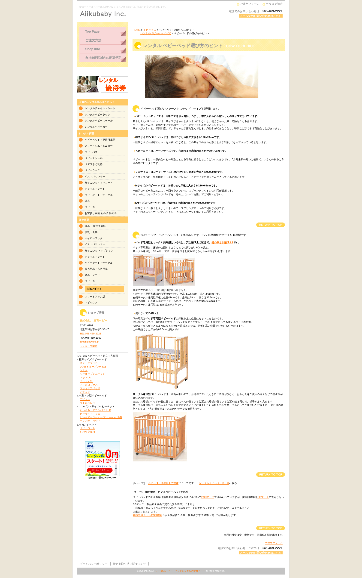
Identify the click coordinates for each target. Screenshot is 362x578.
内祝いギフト (94, 288)
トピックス (149, 29)
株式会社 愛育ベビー (136, 13)
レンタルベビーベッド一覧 (155, 33)
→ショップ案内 (88, 346)
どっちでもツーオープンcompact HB (101, 417)
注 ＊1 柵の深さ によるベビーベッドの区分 (161, 492)
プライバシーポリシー (93, 564)
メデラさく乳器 (94, 164)
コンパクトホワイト (91, 421)
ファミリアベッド (90, 388)
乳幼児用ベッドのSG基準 (147, 515)
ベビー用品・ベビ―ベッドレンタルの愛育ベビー (179, 571)
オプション (107, 250)
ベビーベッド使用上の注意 (163, 483)
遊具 (87, 200)
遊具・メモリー (94, 275)
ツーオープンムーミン (92, 373)
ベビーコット (87, 428)
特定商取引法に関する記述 (129, 564)
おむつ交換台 (87, 431)
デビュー (85, 399)
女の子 (104, 213)
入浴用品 (102, 268)
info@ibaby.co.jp (89, 341)
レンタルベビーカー (96, 126)
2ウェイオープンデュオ (93, 366)
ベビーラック (92, 170)
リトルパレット (89, 403)
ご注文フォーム (249, 4)
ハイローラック (94, 238)
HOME (137, 29)
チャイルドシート (95, 188)
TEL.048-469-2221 (90, 333)
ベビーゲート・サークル (99, 195)
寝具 (87, 226)
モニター (108, 145)
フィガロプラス (89, 384)
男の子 (113, 213)
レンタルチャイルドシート (100, 108)
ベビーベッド (92, 139)
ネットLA (85, 377)
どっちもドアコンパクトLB (95, 410)
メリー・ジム (92, 145)
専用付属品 (109, 139)
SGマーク (263, 497)
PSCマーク (207, 497)
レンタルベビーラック (97, 114)
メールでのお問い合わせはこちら (260, 16)
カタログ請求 (274, 4)
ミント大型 (86, 381)
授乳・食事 (91, 232)
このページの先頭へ (270, 225)
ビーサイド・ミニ (90, 413)
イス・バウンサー (95, 176)
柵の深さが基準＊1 (222, 242)
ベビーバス (91, 152)
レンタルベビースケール (99, 120)
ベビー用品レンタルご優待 (102, 84)
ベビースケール (94, 158)
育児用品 (90, 268)
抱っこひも (91, 182)
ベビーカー (91, 207)
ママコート (106, 182)
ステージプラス (89, 363)
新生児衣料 (99, 226)
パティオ (85, 392)
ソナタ (83, 370)
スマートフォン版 (95, 296)
